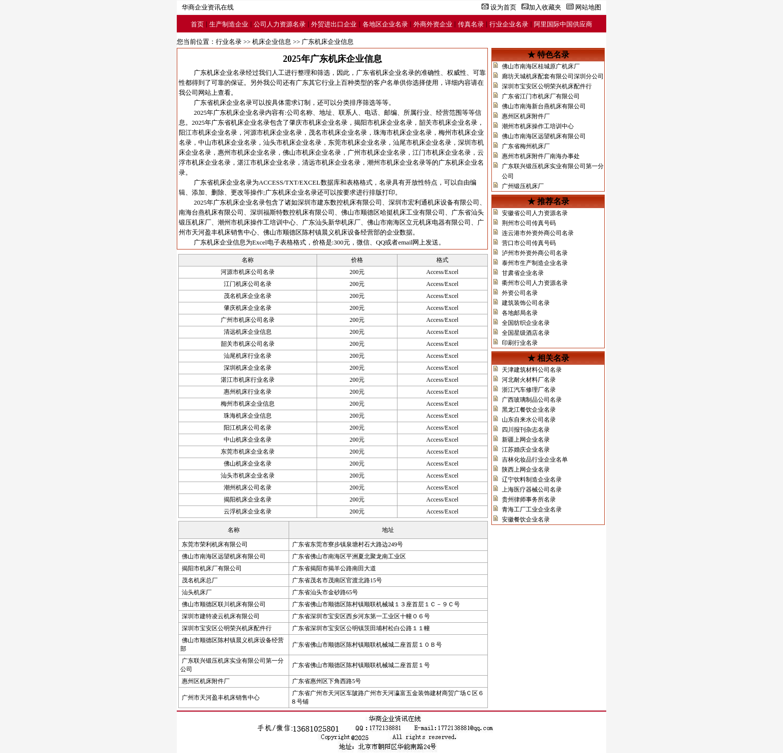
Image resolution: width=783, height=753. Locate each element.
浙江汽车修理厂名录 (529, 389)
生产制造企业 (228, 24)
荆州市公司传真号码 (529, 223)
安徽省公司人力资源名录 (535, 213)
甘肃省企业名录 (523, 272)
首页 (197, 24)
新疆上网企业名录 (526, 439)
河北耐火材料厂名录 (529, 379)
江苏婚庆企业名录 (526, 449)
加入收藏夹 (545, 7)
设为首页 (503, 7)
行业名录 (229, 41)
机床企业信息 (271, 41)
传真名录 (471, 24)
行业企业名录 (508, 24)
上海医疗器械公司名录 (532, 489)
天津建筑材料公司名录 (532, 369)
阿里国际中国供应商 (563, 24)
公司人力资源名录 (280, 24)
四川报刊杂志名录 (526, 429)
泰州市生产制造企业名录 (535, 262)
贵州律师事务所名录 (529, 499)
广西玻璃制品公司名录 (532, 399)
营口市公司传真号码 (529, 243)
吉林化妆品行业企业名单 (535, 459)
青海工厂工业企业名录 (532, 509)
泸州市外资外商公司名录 (535, 253)
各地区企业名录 (385, 24)
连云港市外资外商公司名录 (538, 233)
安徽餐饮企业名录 (526, 519)
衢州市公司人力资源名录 (535, 282)
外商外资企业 (432, 24)
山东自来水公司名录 (529, 419)
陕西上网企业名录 (526, 469)
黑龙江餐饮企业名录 (529, 409)
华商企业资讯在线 (208, 7)
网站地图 (588, 7)
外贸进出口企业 (334, 24)
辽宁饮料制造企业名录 (532, 479)
